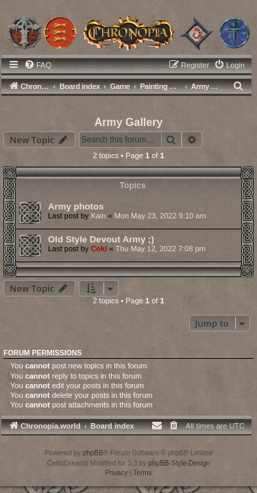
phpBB (93, 453)
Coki (98, 248)
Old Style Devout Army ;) (101, 239)
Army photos (75, 206)
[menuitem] (37, 65)
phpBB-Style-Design (179, 463)
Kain (98, 216)
